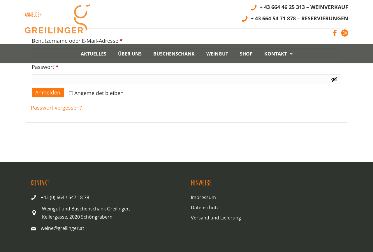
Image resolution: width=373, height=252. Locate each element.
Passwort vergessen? (56, 107)
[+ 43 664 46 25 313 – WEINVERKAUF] (299, 8)
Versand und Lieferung (216, 218)
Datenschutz (205, 207)
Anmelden (47, 92)
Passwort (59, 66)
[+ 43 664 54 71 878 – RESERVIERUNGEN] (294, 19)
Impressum (203, 197)
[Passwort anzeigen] (334, 79)
